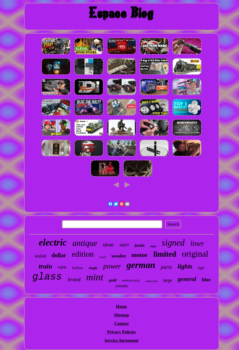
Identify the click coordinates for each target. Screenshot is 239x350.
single (93, 268)
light (201, 268)
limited (164, 254)
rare (62, 267)
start (124, 245)
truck (102, 257)
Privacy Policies (121, 332)
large (167, 280)
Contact (121, 323)
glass (47, 277)
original (195, 253)
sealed (40, 256)
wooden (118, 256)
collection (151, 281)
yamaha (121, 286)
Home (121, 306)
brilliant (77, 268)
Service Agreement (121, 340)
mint (94, 277)
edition (83, 254)
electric (53, 242)
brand (74, 279)
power (112, 266)
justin (140, 245)
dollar (59, 255)
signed (173, 243)
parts (166, 267)
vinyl (153, 246)
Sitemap (121, 315)
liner (197, 243)
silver (108, 245)
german (140, 265)
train (45, 266)
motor (140, 254)
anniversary (131, 280)
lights (185, 266)
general (187, 279)
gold (113, 280)
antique (84, 243)
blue (206, 279)
